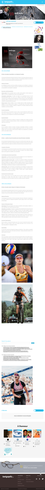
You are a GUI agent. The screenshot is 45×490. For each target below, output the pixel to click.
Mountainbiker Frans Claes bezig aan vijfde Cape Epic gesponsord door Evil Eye (15, 351)
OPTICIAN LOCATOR (21, 479)
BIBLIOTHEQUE (28, 479)
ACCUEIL (19, 477)
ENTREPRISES (20, 483)
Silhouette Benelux (7, 27)
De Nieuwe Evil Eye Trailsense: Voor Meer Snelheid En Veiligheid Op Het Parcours (16, 347)
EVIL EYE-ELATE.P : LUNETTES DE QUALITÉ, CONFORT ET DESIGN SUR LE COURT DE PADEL (17, 359)
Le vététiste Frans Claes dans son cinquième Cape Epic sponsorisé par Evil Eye (15, 360)
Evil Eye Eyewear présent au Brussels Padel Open (11, 358)
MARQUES (19, 481)
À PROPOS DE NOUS (21, 485)
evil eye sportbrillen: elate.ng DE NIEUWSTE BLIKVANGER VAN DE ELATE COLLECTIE (16, 348)
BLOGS (27, 477)
